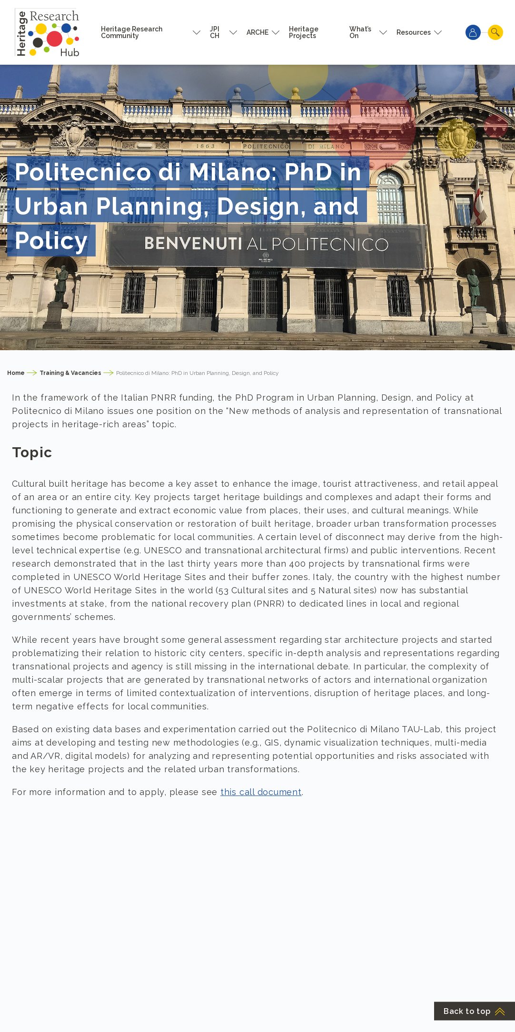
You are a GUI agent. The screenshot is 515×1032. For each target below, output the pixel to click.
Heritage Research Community (131, 32)
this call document (261, 792)
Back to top (474, 1011)
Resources (413, 32)
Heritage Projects (303, 32)
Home (16, 373)
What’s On (360, 32)
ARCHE (257, 32)
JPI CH (214, 32)
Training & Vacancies (70, 373)
